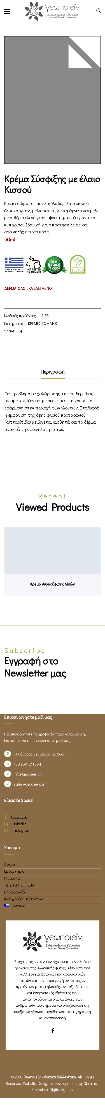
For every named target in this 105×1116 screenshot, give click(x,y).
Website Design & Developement (50, 1083)
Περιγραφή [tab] (53, 371)
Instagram (17, 830)
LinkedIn (15, 823)
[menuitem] (14, 906)
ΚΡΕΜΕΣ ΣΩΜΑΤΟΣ (43, 323)
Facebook (15, 817)
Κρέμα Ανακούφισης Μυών (52, 584)
